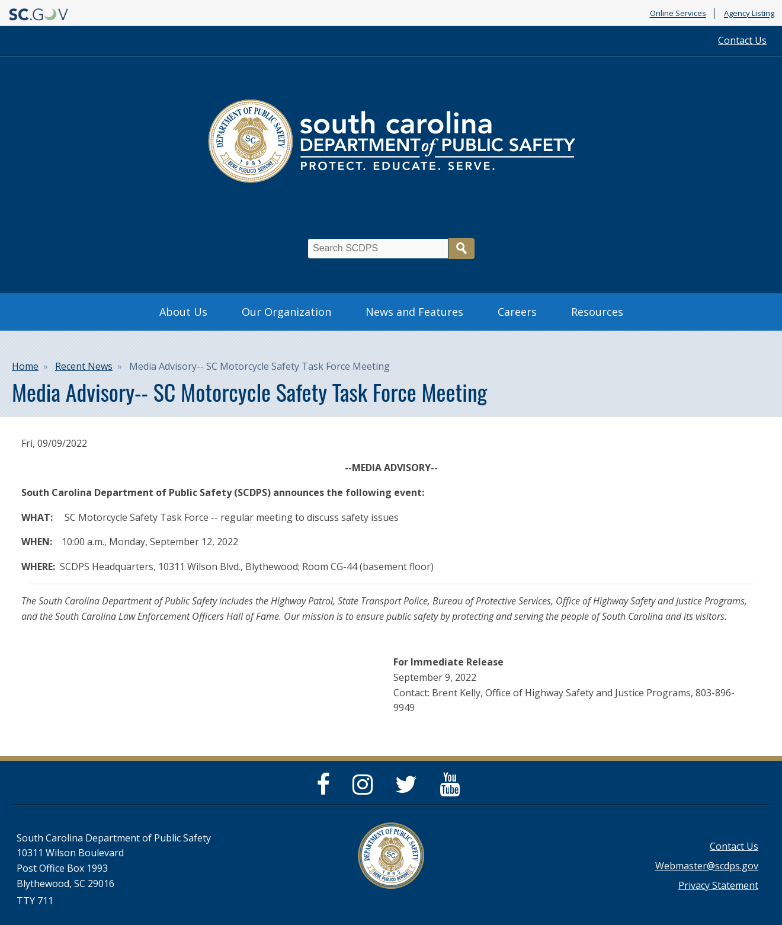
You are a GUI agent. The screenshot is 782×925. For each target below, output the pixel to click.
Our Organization (286, 312)
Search (461, 248)
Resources (597, 312)
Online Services (678, 13)
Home (25, 366)
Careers (517, 312)
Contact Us (742, 40)
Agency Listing (749, 13)
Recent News (84, 366)
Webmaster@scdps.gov (706, 865)
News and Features (414, 312)
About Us (183, 312)
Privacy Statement (718, 885)
